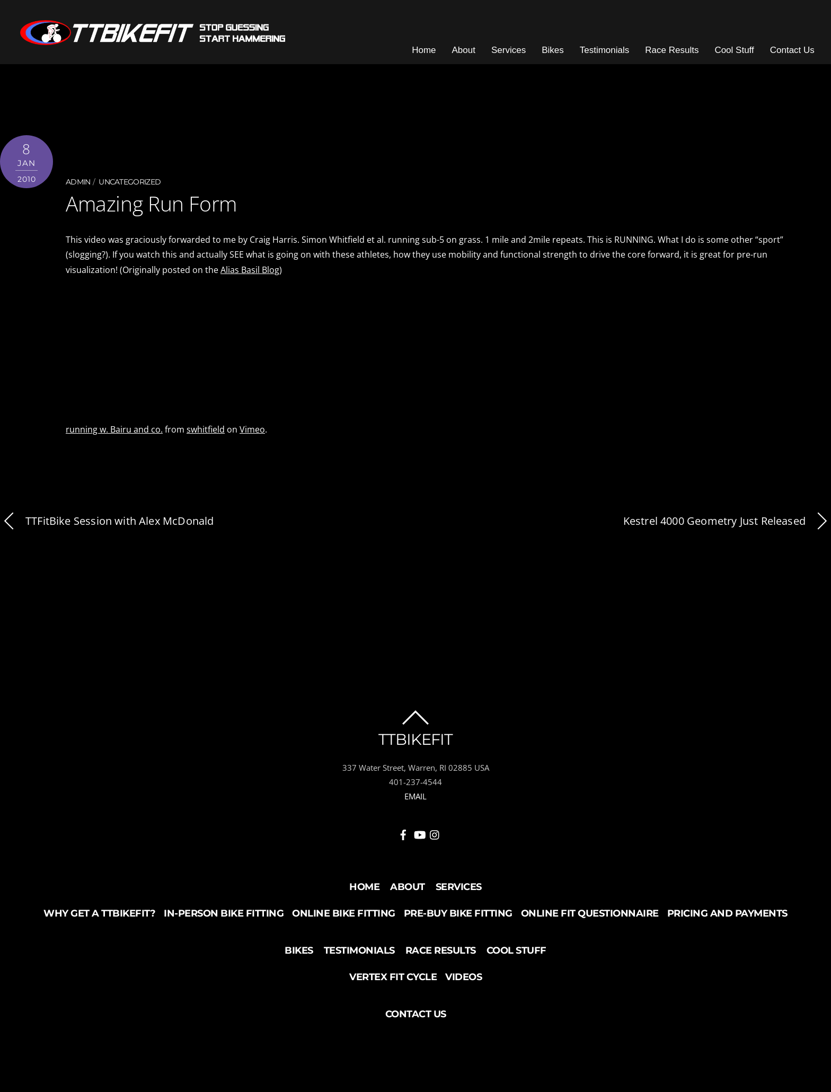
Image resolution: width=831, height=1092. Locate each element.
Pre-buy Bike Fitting (458, 920)
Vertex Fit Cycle (393, 983)
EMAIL (415, 802)
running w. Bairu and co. (114, 436)
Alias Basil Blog (249, 276)
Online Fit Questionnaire (590, 920)
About (473, 58)
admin (78, 190)
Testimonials (614, 58)
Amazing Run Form (150, 211)
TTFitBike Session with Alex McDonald (107, 527)
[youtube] (419, 839)
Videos (463, 983)
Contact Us (802, 58)
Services (518, 58)
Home (433, 58)
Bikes (562, 58)
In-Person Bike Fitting (224, 920)
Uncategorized (130, 190)
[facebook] (403, 839)
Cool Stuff (744, 58)
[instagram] (435, 839)
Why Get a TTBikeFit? (99, 920)
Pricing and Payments (727, 920)
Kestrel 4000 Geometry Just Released (727, 527)
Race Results (681, 58)
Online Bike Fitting (343, 920)
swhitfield (206, 436)
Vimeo (252, 436)
